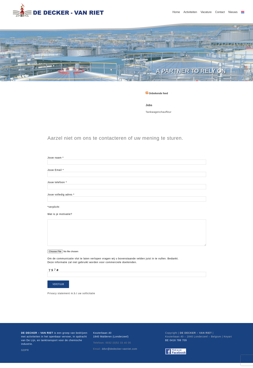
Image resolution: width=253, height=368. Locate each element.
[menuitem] (242, 11)
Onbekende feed (158, 93)
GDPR (25, 350)
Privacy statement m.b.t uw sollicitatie (71, 293)
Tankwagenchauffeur (158, 112)
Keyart (228, 336)
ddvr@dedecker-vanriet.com (119, 348)
